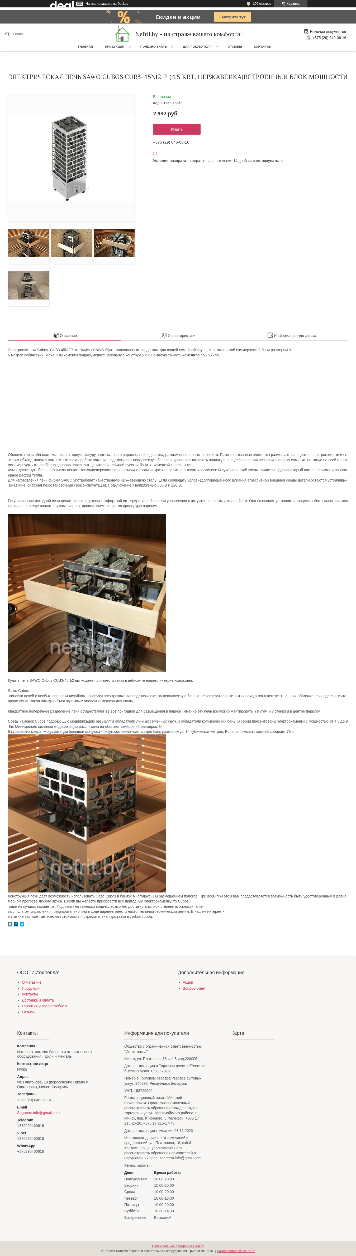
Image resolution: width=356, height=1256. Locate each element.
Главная (85, 46)
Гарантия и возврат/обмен (44, 1006)
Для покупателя (197, 46)
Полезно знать (153, 46)
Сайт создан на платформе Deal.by (178, 1246)
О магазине (31, 982)
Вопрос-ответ (194, 988)
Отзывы (235, 46)
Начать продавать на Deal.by (107, 4)
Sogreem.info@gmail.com (38, 1113)
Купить (177, 129)
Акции (188, 982)
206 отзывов (262, 4)
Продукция (114, 46)
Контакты (262, 46)
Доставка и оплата (38, 1000)
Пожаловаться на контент (236, 1251)
